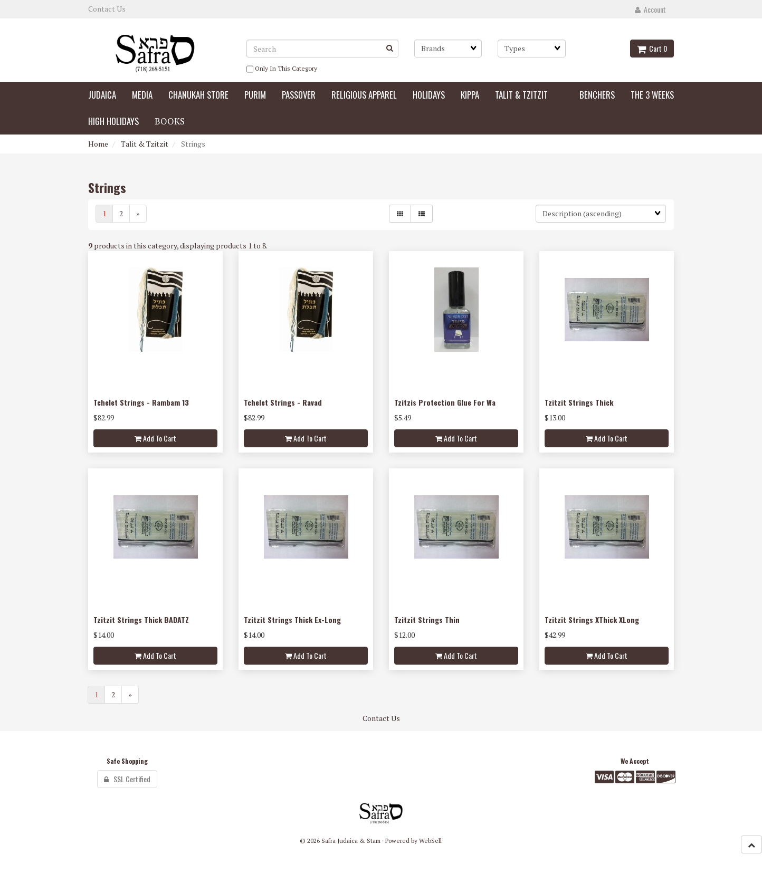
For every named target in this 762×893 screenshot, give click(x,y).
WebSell (430, 840)
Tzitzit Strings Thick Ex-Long (292, 619)
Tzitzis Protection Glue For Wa (445, 402)
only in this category (281, 69)
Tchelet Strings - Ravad (283, 402)
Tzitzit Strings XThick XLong (592, 619)
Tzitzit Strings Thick (579, 402)
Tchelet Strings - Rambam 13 (141, 402)
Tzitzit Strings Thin (427, 619)
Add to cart (155, 438)
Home (98, 144)
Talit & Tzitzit (144, 144)
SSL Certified (127, 778)
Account (650, 9)
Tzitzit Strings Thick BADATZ (141, 619)
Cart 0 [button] (652, 48)
